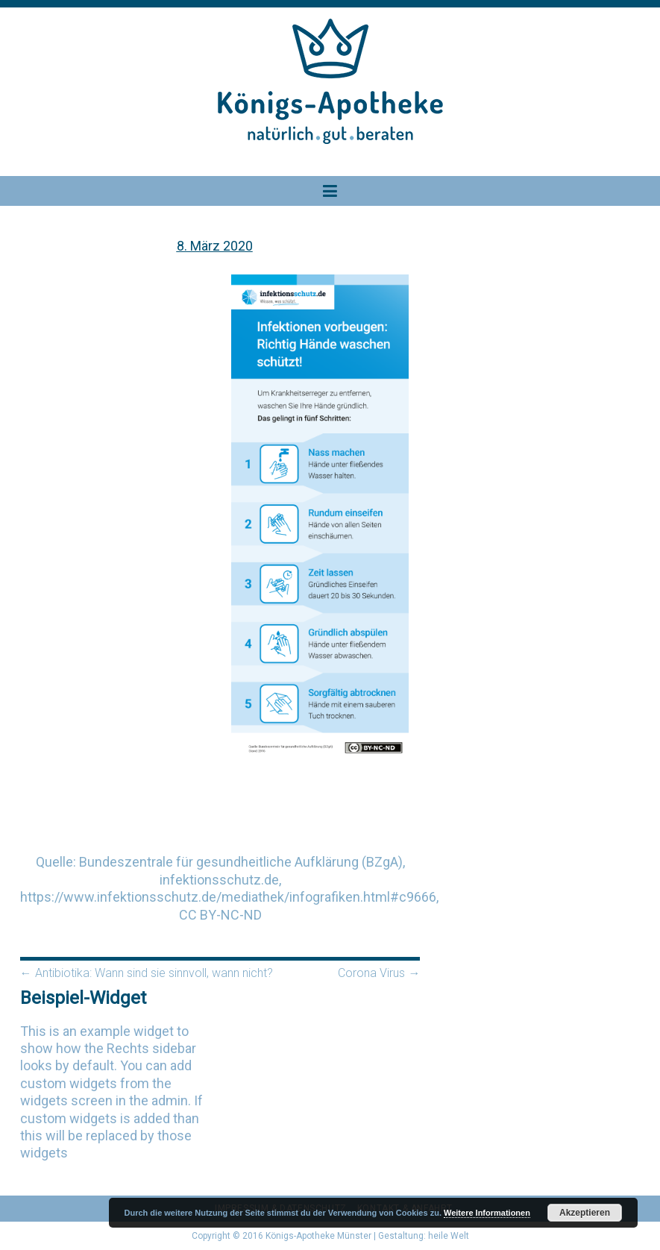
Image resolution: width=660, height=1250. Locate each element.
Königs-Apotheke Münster (318, 1236)
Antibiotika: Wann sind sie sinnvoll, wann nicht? (146, 973)
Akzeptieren (584, 1212)
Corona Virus (379, 973)
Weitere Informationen (487, 1212)
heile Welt (448, 1236)
